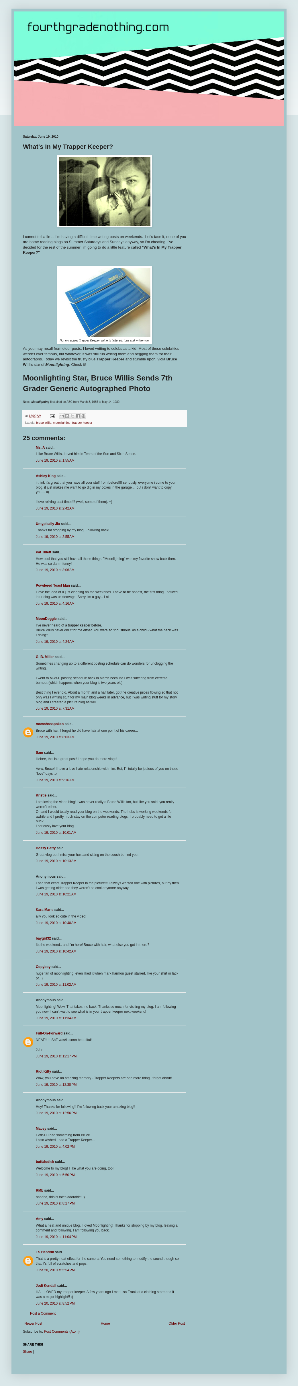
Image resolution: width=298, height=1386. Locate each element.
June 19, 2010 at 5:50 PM (55, 1175)
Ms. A (40, 448)
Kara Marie (44, 910)
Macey (41, 1129)
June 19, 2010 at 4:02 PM (55, 1147)
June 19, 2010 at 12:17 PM (56, 1056)
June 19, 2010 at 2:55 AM (55, 537)
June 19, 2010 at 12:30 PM (56, 1085)
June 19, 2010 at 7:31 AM (55, 708)
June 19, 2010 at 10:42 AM (56, 951)
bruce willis (43, 422)
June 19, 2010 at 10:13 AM (56, 861)
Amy (39, 1219)
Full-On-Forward (49, 1033)
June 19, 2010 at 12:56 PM (56, 1113)
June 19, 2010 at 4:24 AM (55, 642)
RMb (39, 1190)
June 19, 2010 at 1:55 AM (55, 460)
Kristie (41, 795)
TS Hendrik (45, 1252)
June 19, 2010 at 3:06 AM (55, 570)
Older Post (176, 1323)
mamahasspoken (50, 724)
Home (105, 1323)
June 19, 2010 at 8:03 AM (55, 737)
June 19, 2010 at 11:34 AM (56, 1018)
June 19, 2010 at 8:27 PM (55, 1203)
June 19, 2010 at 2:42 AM (55, 508)
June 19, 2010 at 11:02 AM (56, 985)
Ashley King (46, 476)
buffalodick (45, 1162)
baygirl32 (43, 938)
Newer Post (33, 1323)
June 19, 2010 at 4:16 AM (55, 604)
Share (27, 1352)
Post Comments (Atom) (62, 1332)
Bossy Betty (46, 848)
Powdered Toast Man (53, 585)
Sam (39, 753)
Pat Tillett (43, 552)
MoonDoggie (46, 619)
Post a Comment (43, 1313)
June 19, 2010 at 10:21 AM (56, 894)
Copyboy (43, 967)
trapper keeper (82, 422)
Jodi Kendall (46, 1286)
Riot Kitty (43, 1071)
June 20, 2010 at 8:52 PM (55, 1303)
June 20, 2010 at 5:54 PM (55, 1270)
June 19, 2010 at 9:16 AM (55, 780)
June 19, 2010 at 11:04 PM (56, 1237)
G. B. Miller (45, 657)
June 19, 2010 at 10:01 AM (56, 833)
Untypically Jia (48, 524)
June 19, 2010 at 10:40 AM (56, 923)
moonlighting (61, 422)
